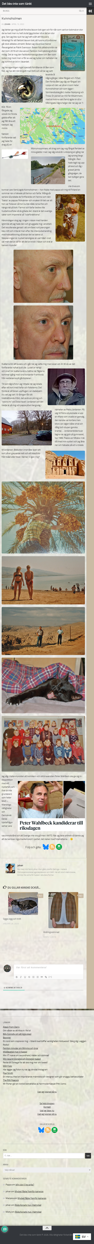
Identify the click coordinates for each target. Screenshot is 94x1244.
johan (7, 24)
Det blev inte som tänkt (17, 3)
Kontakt (47, 1107)
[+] (50, 977)
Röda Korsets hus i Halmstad (28, 1205)
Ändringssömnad (51, 932)
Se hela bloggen (47, 1103)
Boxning (7, 1037)
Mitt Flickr (7, 1066)
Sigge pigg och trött (12, 919)
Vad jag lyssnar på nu (47, 1091)
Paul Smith (8, 1073)
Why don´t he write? (24, 1184)
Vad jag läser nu (47, 1110)
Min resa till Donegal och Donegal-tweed (22, 1059)
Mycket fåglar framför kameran (29, 1191)
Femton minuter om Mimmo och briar (20, 1048)
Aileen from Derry (11, 1027)
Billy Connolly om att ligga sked (17, 1034)
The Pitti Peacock (11, 1080)
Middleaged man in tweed (15, 1052)
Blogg (6, 11)
